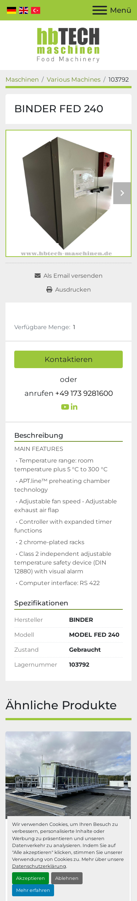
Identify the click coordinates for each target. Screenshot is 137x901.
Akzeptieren (30, 878)
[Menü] (99, 10)
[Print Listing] (69, 290)
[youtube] (65, 407)
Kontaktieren (69, 359)
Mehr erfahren (33, 890)
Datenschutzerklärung (39, 866)
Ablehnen (67, 878)
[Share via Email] (68, 276)
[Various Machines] (73, 79)
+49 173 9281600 (84, 393)
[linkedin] (74, 407)
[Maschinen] (22, 79)
